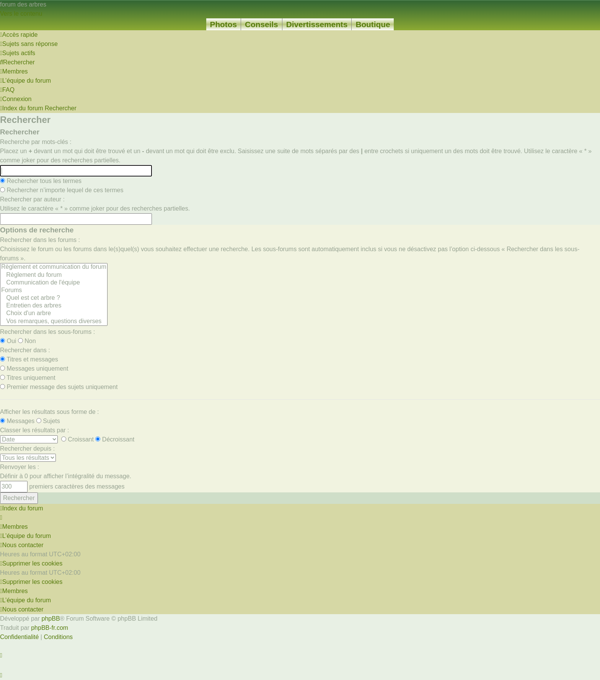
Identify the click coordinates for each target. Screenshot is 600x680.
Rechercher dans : (25, 350)
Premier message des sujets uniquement (58, 387)
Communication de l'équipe (53, 283)
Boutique (372, 24)
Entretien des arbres (53, 306)
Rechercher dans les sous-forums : (47, 332)
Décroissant (114, 439)
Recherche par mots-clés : (36, 142)
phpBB (51, 618)
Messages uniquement (34, 368)
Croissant (77, 439)
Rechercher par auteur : (32, 199)
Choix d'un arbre (53, 313)
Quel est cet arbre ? (53, 298)
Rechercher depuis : (27, 448)
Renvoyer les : (19, 467)
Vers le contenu (21, 13)
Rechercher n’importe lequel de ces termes (61, 190)
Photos (223, 24)
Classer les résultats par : (34, 430)
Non (27, 341)
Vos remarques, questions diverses (53, 321)
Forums (53, 290)
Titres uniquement (27, 377)
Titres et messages (29, 359)
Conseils (261, 24)
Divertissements (317, 24)
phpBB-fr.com (49, 627)
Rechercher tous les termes (41, 181)
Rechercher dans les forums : (40, 240)
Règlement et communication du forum (53, 267)
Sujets (48, 421)
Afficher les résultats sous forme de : (49, 412)
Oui (8, 341)
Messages (17, 421)
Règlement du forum (53, 275)
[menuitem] (29, 44)
